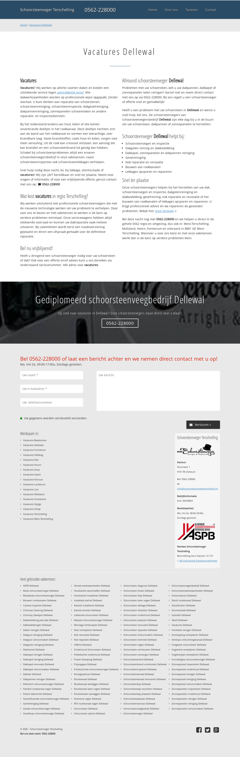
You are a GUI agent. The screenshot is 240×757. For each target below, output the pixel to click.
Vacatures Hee (30, 459)
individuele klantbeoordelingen (198, 560)
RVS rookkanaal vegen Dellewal (91, 703)
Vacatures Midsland (33, 494)
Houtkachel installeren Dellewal (91, 595)
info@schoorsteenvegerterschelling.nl (197, 488)
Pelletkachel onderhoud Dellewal (92, 654)
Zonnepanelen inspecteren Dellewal (191, 688)
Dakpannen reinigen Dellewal (39, 679)
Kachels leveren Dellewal (87, 610)
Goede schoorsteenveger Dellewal (41, 708)
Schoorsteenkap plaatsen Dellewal (142, 693)
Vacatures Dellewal (40, 25)
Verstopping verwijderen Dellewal (190, 634)
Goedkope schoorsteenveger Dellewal (43, 713)
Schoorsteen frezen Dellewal (138, 590)
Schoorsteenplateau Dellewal (139, 698)
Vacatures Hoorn (32, 464)
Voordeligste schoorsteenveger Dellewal (193, 659)
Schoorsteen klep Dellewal (137, 595)
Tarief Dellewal (179, 620)
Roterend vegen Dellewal (87, 698)
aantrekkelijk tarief (70, 92)
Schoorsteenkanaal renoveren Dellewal (144, 679)
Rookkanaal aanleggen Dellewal (91, 684)
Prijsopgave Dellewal (85, 664)
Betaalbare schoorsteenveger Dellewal (43, 595)
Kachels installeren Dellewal (89, 605)
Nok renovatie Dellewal (86, 634)
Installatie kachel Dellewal (88, 600)
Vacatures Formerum (34, 449)
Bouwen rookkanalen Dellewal (39, 600)
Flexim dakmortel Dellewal (37, 693)
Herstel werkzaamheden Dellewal (92, 585)
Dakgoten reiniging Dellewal (38, 644)
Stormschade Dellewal (184, 610)
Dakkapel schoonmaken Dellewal (41, 669)
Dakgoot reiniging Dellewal (37, 634)
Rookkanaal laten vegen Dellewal (92, 688)
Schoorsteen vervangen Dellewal (141, 654)
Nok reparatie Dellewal (86, 639)
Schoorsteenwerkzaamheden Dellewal (192, 590)
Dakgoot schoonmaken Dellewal (40, 639)
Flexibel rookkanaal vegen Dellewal (42, 688)
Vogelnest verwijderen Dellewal (189, 649)
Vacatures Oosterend (34, 499)
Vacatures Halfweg (33, 454)
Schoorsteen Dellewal (85, 708)
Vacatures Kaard (32, 474)
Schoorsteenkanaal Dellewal (138, 674)
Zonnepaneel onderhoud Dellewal (190, 669)
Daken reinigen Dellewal (36, 630)
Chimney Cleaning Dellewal (38, 610)
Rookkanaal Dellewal (85, 679)
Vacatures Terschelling (35, 514)
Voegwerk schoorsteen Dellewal (189, 644)
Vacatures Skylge (32, 504)
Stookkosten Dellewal (183, 605)
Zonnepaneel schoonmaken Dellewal (192, 684)
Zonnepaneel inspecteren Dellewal (190, 664)
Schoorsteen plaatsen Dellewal (140, 620)
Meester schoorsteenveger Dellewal (93, 620)
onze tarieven (164, 211)
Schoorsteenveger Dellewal (138, 713)
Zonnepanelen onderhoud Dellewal (191, 693)
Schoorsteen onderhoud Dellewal (141, 615)
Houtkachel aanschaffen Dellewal (92, 590)
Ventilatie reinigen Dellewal (186, 630)
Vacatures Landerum (34, 484)
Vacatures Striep (32, 508)
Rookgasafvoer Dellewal (87, 674)
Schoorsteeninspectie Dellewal (139, 669)
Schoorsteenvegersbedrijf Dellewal (190, 585)
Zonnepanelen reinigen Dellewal (189, 698)
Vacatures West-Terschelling (38, 518)
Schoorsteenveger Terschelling (47, 9)
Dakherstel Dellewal (34, 649)
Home (23, 25)
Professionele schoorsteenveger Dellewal (96, 669)
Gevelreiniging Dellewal (36, 703)
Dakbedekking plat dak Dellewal (40, 620)
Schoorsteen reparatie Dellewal (140, 630)
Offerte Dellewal (82, 644)
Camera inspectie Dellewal (37, 605)
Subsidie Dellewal (181, 615)
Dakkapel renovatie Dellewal (38, 664)
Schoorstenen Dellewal (184, 595)
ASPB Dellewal (31, 585)
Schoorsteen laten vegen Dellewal (141, 600)
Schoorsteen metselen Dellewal (140, 610)
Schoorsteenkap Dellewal (137, 684)
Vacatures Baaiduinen (35, 440)
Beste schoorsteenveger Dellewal (41, 590)
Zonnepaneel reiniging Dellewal (189, 679)
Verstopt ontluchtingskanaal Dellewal (192, 639)
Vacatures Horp (31, 469)
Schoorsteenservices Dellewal (139, 703)
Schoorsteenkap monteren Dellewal (142, 688)
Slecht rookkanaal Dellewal (186, 600)
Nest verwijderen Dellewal (88, 630)
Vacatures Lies (30, 489)
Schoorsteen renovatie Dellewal (140, 624)
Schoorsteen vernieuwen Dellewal (141, 649)
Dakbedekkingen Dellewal (37, 624)
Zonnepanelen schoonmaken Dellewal (192, 708)
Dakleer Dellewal (32, 674)
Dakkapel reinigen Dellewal (38, 654)
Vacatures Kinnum (33, 479)
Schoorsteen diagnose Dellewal (140, 585)
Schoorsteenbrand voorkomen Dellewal (145, 664)
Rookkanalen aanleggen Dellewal (92, 693)
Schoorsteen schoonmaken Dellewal (143, 634)
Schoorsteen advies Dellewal (89, 713)
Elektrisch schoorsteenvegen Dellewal (43, 684)
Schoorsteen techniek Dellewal (140, 639)
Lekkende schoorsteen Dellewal (91, 615)
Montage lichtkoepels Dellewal (90, 624)
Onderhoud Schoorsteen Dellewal (92, 649)
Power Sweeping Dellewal (88, 659)
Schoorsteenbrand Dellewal (138, 659)
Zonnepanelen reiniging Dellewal (189, 703)
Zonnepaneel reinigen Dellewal (188, 674)
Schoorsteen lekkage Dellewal (139, 605)
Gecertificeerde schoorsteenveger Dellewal (46, 698)
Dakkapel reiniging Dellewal (38, 659)
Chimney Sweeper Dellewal (38, 615)
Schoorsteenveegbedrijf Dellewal (141, 708)
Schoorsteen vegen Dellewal (138, 644)
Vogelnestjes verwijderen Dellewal (190, 654)
